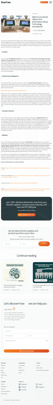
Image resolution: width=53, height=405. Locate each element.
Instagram (40, 387)
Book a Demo (39, 368)
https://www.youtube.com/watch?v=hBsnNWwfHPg (24, 183)
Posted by (38, 30)
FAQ (2, 377)
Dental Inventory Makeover (42, 370)
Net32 (20, 372)
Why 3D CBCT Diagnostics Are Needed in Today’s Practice (13, 90)
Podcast (3, 372)
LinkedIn (22, 387)
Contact (38, 363)
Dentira (20, 368)
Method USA (21, 370)
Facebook (23, 384)
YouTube (22, 390)
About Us (3, 389)
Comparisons (22, 363)
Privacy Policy (4, 393)
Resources (3, 363)
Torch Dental (22, 365)
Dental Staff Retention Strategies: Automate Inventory (13, 286)
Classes (2, 368)
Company (3, 381)
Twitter (39, 384)
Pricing (2, 384)
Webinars (3, 365)
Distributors (4, 386)
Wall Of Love (4, 375)
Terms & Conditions (5, 391)
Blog (2, 370)
